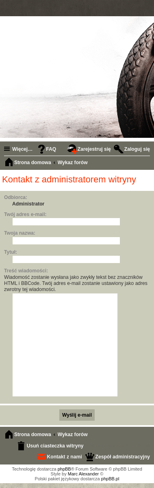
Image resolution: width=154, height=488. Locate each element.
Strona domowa (32, 434)
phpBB (64, 469)
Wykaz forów (73, 434)
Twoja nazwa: (19, 233)
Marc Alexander (83, 473)
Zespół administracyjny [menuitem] (122, 457)
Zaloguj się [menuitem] (137, 149)
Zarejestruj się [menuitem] (94, 149)
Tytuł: (10, 252)
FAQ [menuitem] (51, 149)
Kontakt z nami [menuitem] (64, 457)
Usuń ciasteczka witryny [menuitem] (55, 446)
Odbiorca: (15, 197)
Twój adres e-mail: (25, 214)
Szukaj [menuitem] (146, 163)
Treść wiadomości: (26, 271)
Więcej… (22, 149)
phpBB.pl (110, 478)
